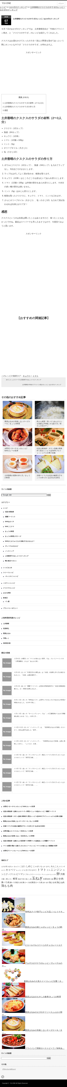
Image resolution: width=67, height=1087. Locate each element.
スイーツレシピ (8, 572)
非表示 (25, 97)
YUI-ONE (6, 3)
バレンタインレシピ (11, 576)
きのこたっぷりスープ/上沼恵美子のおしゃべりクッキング (23, 379)
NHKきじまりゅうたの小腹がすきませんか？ (20, 541)
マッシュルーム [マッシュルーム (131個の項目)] (46, 874)
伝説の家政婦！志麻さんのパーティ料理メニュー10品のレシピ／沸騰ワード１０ (29, 811)
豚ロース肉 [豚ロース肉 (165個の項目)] (26, 882)
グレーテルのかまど (11, 546)
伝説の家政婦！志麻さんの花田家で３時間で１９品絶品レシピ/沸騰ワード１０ (29, 841)
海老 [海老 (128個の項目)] (19, 879)
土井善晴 (6, 623)
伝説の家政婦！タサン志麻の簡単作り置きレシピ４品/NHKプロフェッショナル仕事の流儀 (49, 450)
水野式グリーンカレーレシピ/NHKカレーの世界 (19, 851)
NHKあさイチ (9, 521)
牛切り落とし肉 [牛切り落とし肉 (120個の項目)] (26, 879)
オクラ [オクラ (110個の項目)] (3, 870)
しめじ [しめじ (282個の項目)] (29, 866)
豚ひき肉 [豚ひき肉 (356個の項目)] (58, 878)
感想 (5, 110)
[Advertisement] (33, 72)
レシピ (5, 508)
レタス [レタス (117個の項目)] (54, 874)
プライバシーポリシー (10, 608)
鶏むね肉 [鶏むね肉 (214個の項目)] (60, 882)
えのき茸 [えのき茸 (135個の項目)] (4, 866)
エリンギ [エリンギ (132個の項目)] (62, 866)
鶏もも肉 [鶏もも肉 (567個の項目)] (7, 885)
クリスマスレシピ (9, 588)
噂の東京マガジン (11, 561)
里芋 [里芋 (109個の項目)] (44, 882)
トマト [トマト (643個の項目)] (41, 869)
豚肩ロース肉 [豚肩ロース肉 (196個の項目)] (36, 882)
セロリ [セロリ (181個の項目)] (34, 870)
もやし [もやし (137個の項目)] (48, 866)
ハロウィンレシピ (9, 583)
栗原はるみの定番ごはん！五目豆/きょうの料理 (18, 836)
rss (2, 1076)
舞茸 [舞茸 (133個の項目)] (48, 879)
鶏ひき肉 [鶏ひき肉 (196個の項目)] (52, 882)
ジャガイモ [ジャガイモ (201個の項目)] (26, 870)
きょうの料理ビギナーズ (13, 536)
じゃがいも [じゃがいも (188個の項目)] (37, 866)
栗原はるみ (6, 633)
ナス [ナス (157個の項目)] (48, 870)
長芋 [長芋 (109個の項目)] (47, 882)
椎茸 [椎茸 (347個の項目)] (15, 878)
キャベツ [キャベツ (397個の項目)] (10, 869)
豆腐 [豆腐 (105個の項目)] (52, 879)
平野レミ (6, 638)
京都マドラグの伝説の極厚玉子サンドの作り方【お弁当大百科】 (24, 826)
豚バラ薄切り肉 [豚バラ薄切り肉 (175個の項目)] (16, 882)
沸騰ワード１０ (10, 517)
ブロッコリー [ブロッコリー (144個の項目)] (30, 874)
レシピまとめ (7, 567)
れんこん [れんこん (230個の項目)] (55, 866)
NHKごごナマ (9, 526)
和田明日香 (6, 643)
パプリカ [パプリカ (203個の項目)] (12, 874)
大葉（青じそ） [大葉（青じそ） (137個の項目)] (6, 879)
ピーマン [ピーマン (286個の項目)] (20, 874)
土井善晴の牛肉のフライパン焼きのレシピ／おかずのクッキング (41, 384)
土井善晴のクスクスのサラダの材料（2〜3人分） (24, 103)
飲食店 (5, 598)
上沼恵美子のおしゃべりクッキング (16, 556)
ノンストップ (9, 551)
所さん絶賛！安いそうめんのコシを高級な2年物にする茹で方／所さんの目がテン (49, 423)
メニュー (61, 3)
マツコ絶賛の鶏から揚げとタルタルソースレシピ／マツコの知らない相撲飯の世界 (30, 846)
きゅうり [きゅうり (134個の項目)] (17, 866)
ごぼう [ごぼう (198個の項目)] (23, 866)
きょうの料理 (9, 531)
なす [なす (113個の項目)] (44, 866)
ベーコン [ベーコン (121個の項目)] (38, 874)
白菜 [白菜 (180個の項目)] (45, 879)
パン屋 (7, 601)
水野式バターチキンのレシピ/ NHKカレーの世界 (19, 806)
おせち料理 (6, 593)
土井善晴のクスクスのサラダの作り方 (19, 107)
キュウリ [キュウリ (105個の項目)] (18, 870)
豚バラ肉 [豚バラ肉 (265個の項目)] (5, 882)
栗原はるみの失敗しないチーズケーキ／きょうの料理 (20, 821)
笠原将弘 (6, 628)
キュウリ (27, 376)
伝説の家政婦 (9, 512)
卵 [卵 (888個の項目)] (58, 874)
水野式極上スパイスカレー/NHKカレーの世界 (18, 831)
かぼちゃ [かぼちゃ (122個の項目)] (10, 866)
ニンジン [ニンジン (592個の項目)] (56, 869)
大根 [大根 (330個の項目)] (62, 874)
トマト (35, 376)
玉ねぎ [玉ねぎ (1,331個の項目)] (37, 878)
